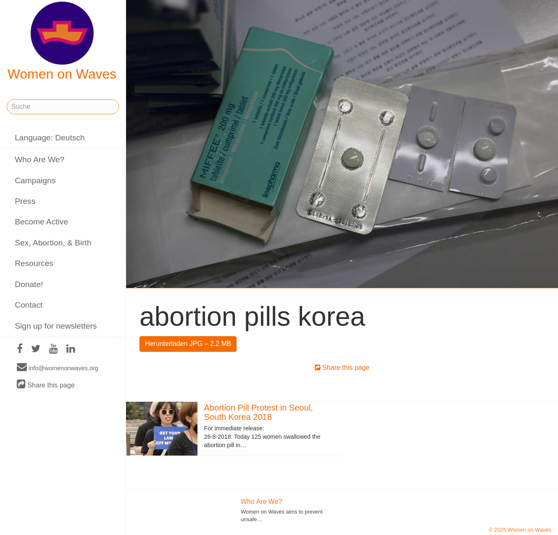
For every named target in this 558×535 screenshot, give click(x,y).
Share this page (46, 384)
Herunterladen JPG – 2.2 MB (188, 343)
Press (25, 201)
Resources (34, 263)
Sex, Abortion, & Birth (53, 242)
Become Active (41, 221)
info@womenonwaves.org (57, 368)
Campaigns (35, 180)
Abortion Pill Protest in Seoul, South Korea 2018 (258, 412)
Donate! (29, 284)
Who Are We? (39, 159)
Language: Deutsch (49, 137)
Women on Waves (62, 42)
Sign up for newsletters (56, 326)
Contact (28, 304)
